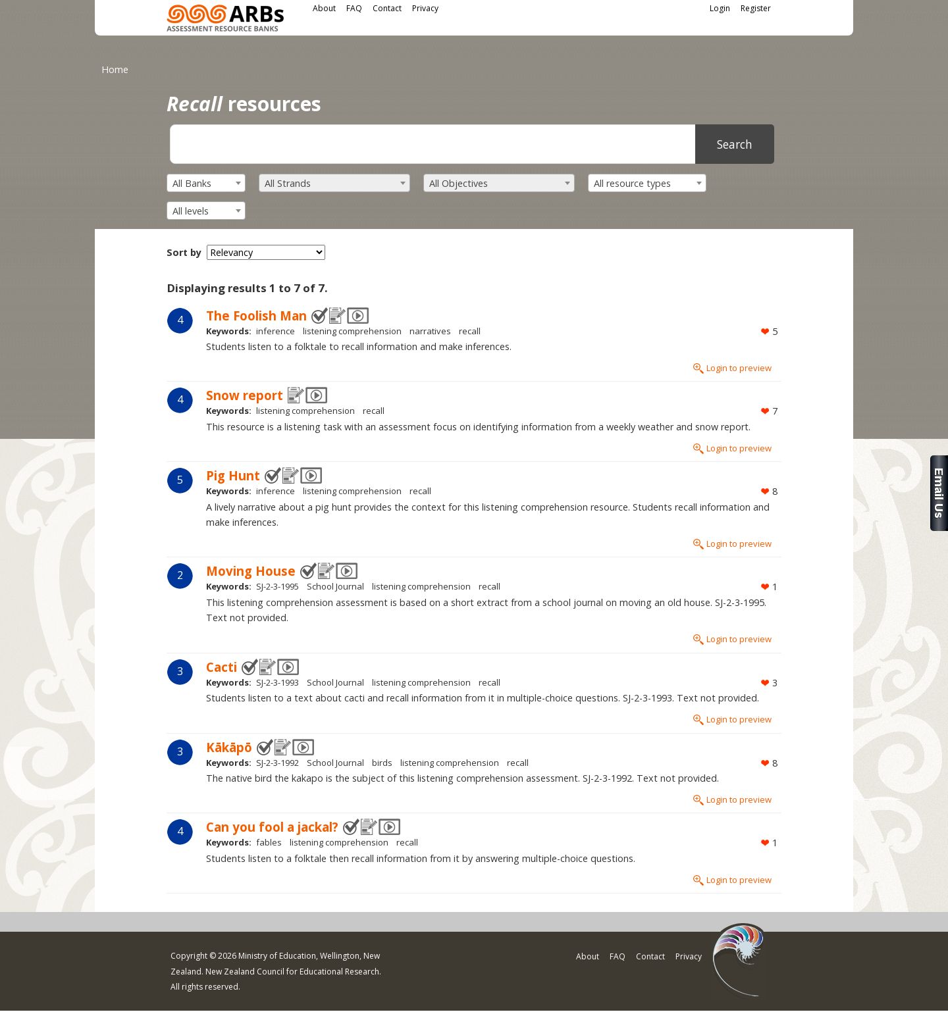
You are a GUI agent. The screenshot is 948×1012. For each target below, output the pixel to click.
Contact (387, 8)
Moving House (251, 571)
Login (720, 8)
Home (114, 69)
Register (756, 8)
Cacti (221, 667)
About (324, 8)
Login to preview (739, 368)
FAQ (354, 8)
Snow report (244, 395)
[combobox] (206, 183)
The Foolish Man (256, 315)
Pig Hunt (233, 475)
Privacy (425, 8)
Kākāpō (229, 747)
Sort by (184, 252)
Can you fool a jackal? (272, 827)
